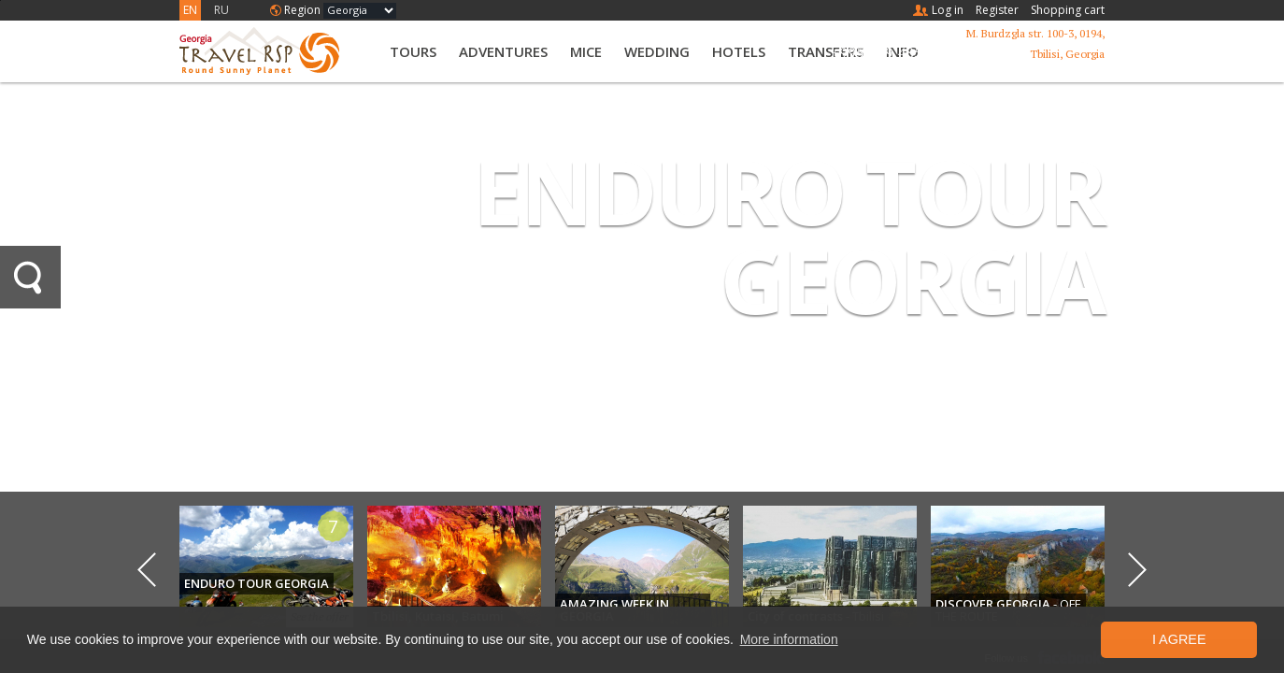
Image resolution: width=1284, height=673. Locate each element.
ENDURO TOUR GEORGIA (789, 235)
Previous (146, 569)
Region (302, 10)
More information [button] (789, 639)
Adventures (503, 51)
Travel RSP (274, 51)
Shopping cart (1068, 10)
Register (997, 10)
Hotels (738, 51)
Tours (413, 51)
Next (1137, 569)
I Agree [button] (1179, 639)
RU (221, 10)
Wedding (657, 51)
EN (190, 10)
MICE (586, 51)
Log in (947, 10)
